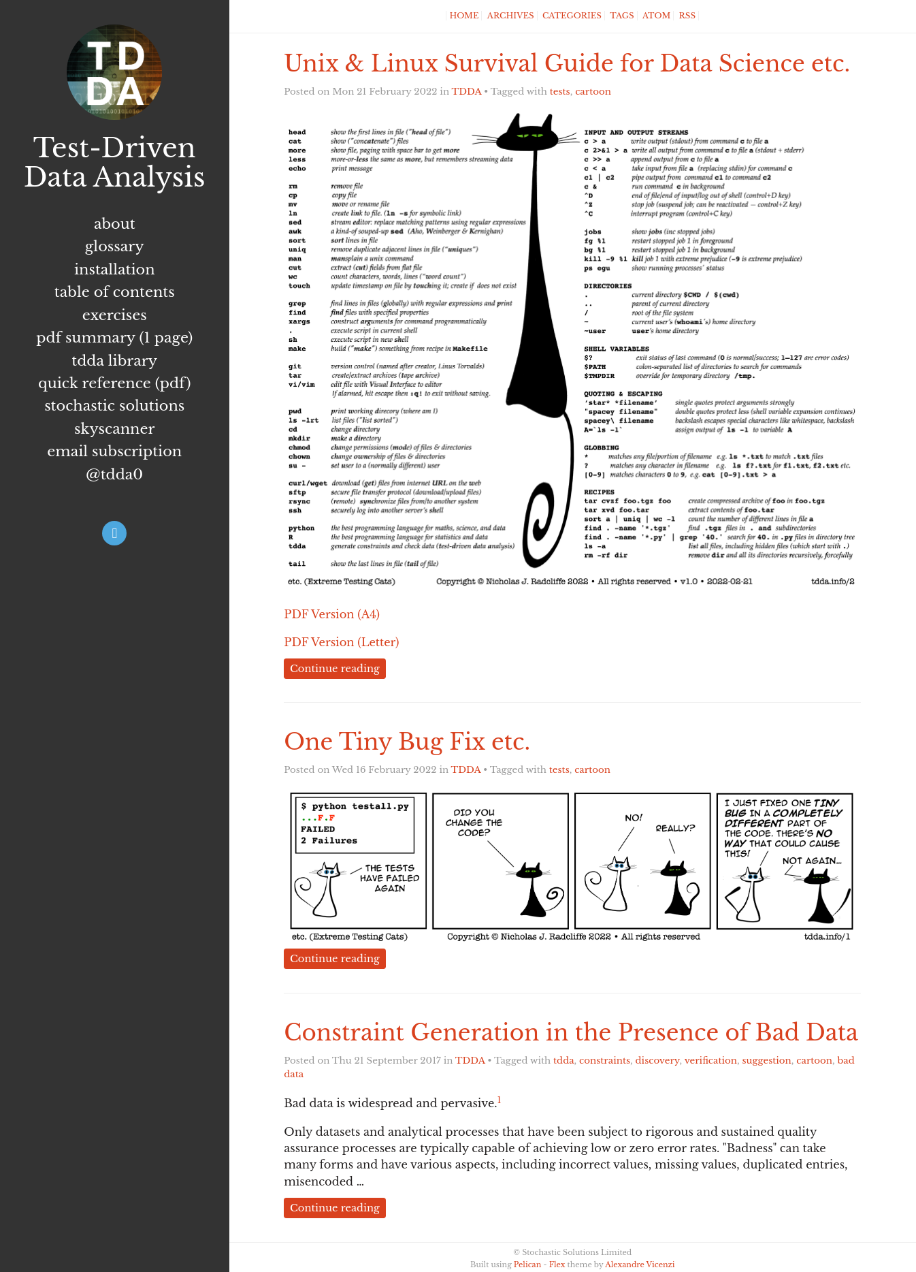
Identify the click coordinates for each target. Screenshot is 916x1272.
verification (711, 1060)
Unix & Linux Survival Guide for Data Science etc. (567, 64)
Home (463, 15)
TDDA (467, 91)
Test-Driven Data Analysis (115, 162)
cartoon (593, 91)
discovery (658, 1060)
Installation (114, 270)
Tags (622, 15)
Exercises (114, 315)
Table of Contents (114, 292)
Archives (510, 15)
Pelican (527, 1264)
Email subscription (114, 451)
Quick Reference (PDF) (114, 383)
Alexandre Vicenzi (639, 1264)
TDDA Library (114, 361)
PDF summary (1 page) (114, 338)
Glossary (114, 246)
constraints (604, 1060)
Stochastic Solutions (114, 406)
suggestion (766, 1060)
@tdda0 (114, 474)
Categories (572, 15)
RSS (687, 15)
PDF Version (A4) (332, 614)
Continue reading (335, 669)
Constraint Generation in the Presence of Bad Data (571, 1033)
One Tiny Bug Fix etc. (407, 742)
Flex (557, 1264)
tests (560, 91)
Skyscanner (114, 429)
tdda (563, 1060)
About (114, 224)
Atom (656, 15)
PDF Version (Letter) (341, 642)
